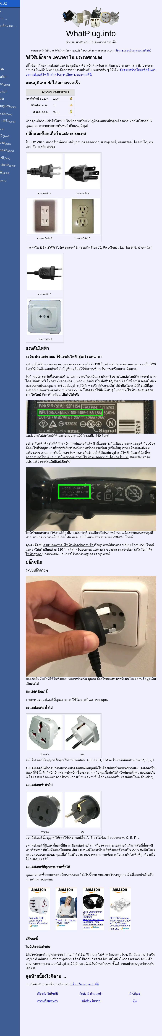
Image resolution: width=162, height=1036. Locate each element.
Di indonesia (14, 150)
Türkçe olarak (15, 165)
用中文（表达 (14, 121)
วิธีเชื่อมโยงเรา (97, 1009)
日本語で (11, 136)
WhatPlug (10, 4)
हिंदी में (9, 128)
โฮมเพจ (7, 11)
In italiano (12, 84)
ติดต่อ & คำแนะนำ (97, 1001)
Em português (15, 106)
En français (13, 114)
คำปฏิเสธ (136, 1001)
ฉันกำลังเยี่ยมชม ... (15, 26)
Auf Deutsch (10, 91)
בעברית (10, 180)
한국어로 (11, 172)
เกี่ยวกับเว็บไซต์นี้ (57, 1001)
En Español (10, 76)
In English (9, 69)
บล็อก (6, 39)
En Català (9, 98)
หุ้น (137, 1009)
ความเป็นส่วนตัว (57, 1009)
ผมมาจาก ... (10, 18)
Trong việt (12, 158)
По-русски (12, 143)
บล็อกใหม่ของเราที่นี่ (97, 992)
